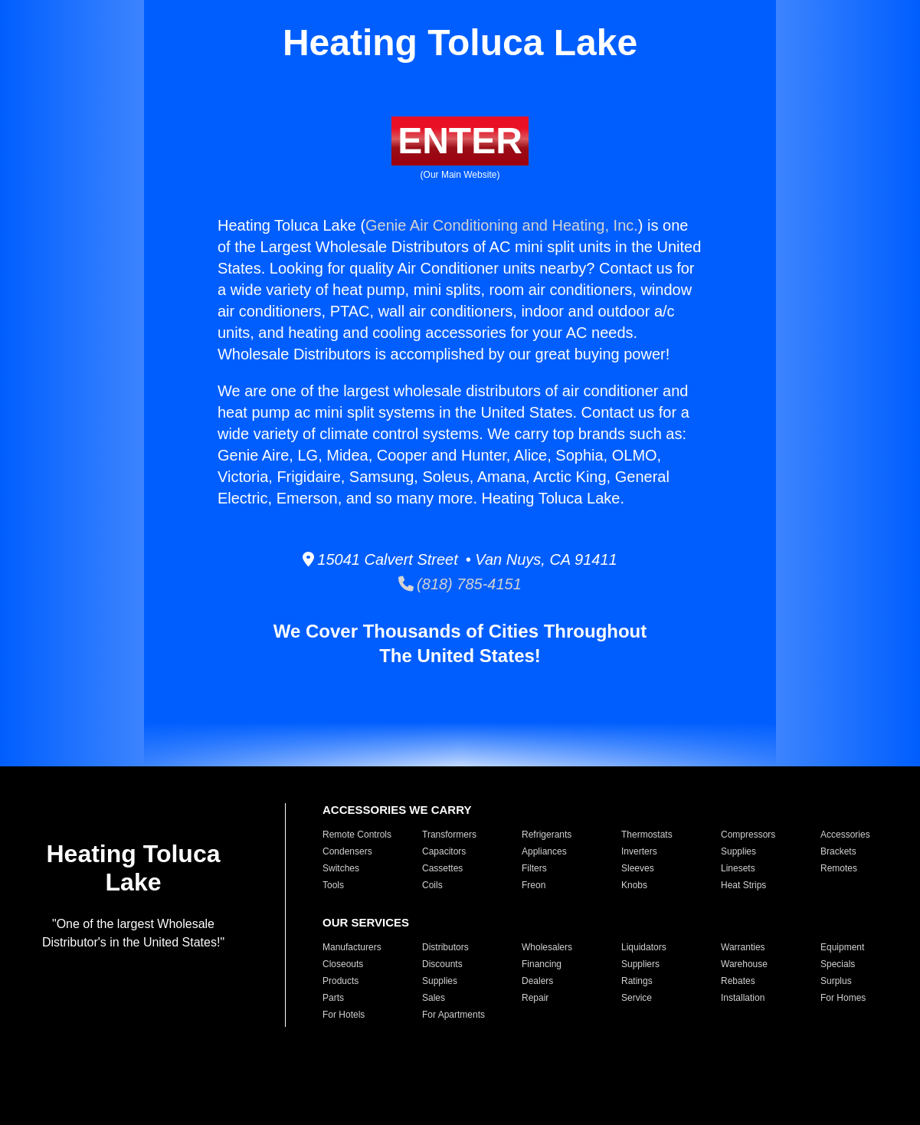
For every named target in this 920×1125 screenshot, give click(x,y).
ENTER (460, 140)
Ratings (637, 981)
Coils (432, 885)
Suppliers (640, 964)
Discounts (442, 964)
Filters (534, 868)
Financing (541, 964)
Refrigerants (546, 834)
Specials (837, 964)
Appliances (544, 851)
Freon (533, 885)
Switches (340, 868)
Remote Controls (356, 834)
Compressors (748, 834)
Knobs (634, 885)
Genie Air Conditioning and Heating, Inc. (501, 225)
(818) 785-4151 (460, 584)
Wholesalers (547, 947)
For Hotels (343, 1014)
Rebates (738, 981)
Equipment (842, 947)
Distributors (445, 947)
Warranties (743, 947)
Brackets (838, 851)
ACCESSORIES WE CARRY (396, 809)
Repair (535, 997)
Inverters (639, 851)
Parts (333, 997)
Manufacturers (351, 947)
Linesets (738, 868)
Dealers (537, 981)
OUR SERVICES (365, 922)
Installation (742, 997)
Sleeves (637, 868)
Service (636, 997)
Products (340, 981)
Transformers (449, 834)
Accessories (845, 834)
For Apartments (453, 1014)
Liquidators (643, 947)
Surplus (836, 981)
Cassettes (442, 868)
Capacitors (444, 851)
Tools (333, 885)
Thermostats (647, 834)
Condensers (347, 851)
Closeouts (342, 964)
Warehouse (744, 964)
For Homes (843, 997)
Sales (433, 997)
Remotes (838, 868)
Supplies (738, 851)
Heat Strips (743, 885)
